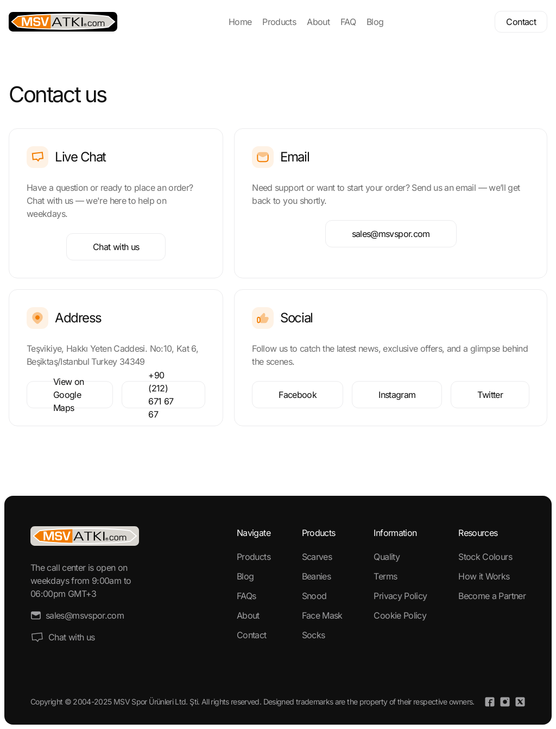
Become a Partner (492, 595)
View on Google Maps (68, 394)
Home (240, 21)
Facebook (298, 394)
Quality (387, 556)
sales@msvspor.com (391, 233)
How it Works (483, 576)
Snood (314, 595)
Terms (385, 576)
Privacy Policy (400, 595)
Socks (313, 635)
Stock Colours (485, 556)
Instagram (396, 394)
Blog (375, 21)
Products (279, 21)
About (318, 21)
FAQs (246, 595)
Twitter (490, 394)
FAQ (348, 21)
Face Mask (322, 615)
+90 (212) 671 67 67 (160, 394)
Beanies (316, 576)
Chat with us (116, 246)
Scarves (317, 556)
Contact (521, 21)
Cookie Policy (400, 615)
